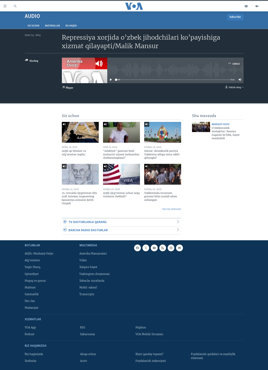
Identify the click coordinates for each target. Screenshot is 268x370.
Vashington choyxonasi (94, 273)
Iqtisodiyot (32, 273)
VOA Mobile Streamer (149, 334)
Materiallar (52, 26)
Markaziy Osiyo (220, 124)
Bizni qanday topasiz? (149, 354)
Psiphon (141, 327)
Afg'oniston (32, 260)
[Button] (31, 61)
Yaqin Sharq (32, 267)
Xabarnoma (87, 334)
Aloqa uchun (88, 354)
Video (83, 260)
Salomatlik (32, 294)
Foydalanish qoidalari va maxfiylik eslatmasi (213, 356)
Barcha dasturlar (172, 209)
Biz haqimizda (34, 354)
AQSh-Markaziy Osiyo (39, 253)
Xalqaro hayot (88, 267)
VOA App (30, 327)
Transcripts (86, 294)
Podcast (29, 334)
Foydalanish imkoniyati (151, 361)
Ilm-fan (30, 301)
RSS (82, 327)
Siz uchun (33, 26)
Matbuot (30, 287)
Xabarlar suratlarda (91, 280)
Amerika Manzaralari (93, 253)
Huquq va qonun (35, 280)
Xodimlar (31, 361)
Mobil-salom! (88, 287)
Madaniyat (31, 307)
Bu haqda (71, 26)
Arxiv (83, 361)
